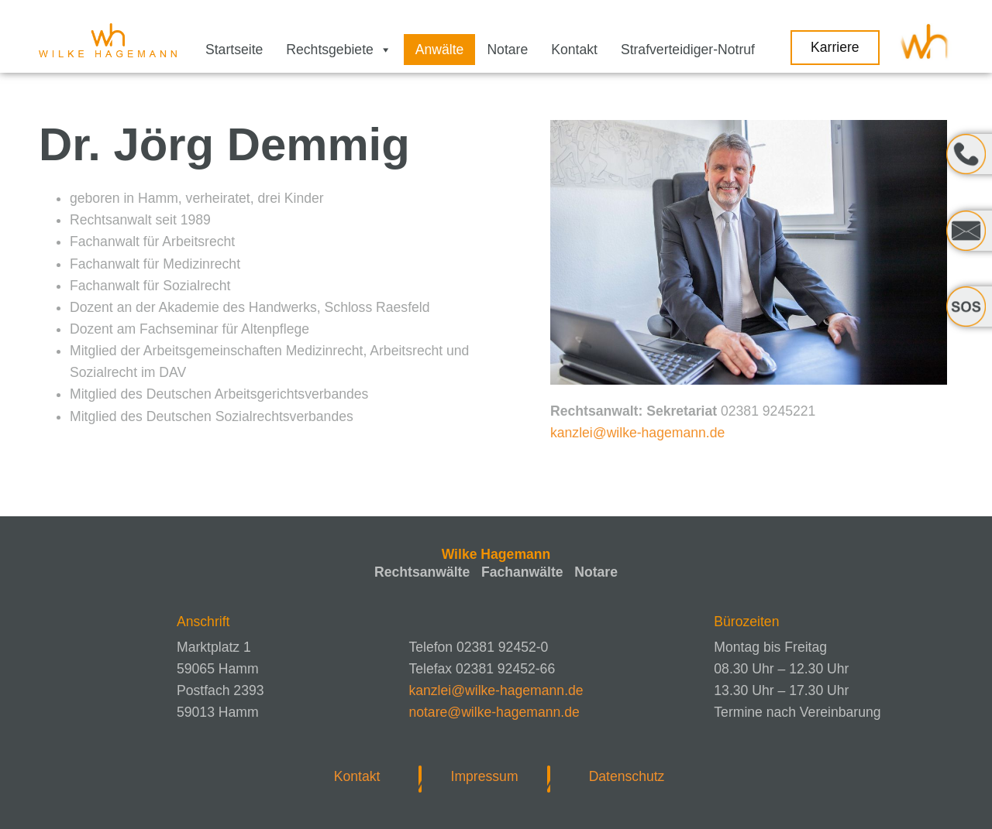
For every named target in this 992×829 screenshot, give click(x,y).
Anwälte (439, 49)
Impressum (484, 776)
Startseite (234, 49)
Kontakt (574, 49)
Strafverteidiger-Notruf (688, 49)
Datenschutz (627, 776)
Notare (507, 49)
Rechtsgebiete (338, 49)
